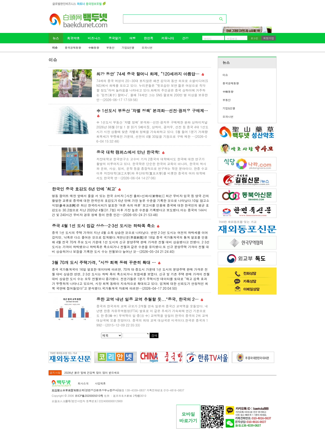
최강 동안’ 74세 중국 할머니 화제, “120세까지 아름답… (150, 74)
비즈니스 (94, 38)
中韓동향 (93, 47)
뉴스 (56, 38)
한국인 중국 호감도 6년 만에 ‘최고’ (86, 189)
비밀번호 (232, 38)
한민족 (148, 38)
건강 (185, 38)
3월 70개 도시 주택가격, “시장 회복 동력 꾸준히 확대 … (106, 262)
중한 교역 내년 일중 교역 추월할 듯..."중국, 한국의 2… (149, 299)
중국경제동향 (73, 47)
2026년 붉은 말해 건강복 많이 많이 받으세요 (91, 372)
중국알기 (115, 38)
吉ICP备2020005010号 (89, 395)
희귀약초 (73, 38)
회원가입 (268, 38)
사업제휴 (100, 383)
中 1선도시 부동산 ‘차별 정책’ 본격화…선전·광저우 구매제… (152, 112)
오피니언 (147, 47)
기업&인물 (128, 47)
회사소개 (83, 383)
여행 (132, 38)
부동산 (110, 47)
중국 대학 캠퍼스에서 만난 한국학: (130, 152)
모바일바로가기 (188, 417)
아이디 (207, 38)
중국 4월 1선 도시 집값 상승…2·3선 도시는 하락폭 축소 (105, 225)
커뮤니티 (167, 38)
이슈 (55, 47)
